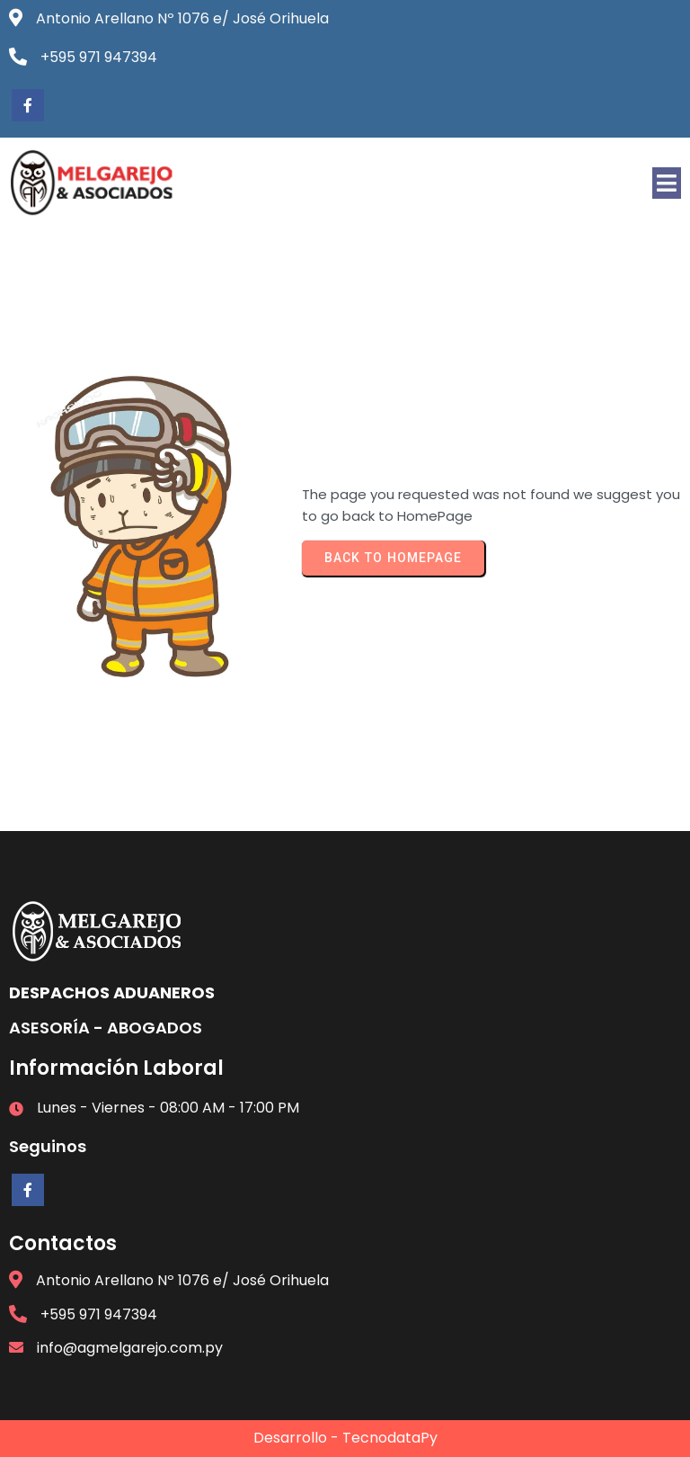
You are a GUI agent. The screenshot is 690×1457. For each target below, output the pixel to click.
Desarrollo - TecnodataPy (345, 1437)
